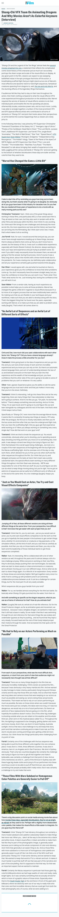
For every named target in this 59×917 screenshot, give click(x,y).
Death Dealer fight (17, 881)
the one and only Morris (44, 86)
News (3, 8)
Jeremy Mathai (8, 23)
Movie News (11, 8)
